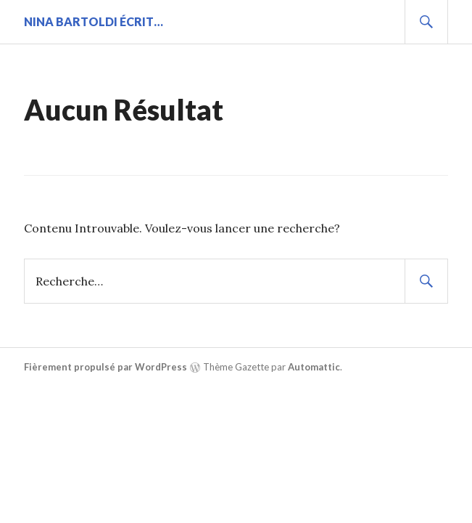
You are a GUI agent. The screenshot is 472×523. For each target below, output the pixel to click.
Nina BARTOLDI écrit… (93, 21)
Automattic (314, 367)
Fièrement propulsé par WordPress (105, 367)
